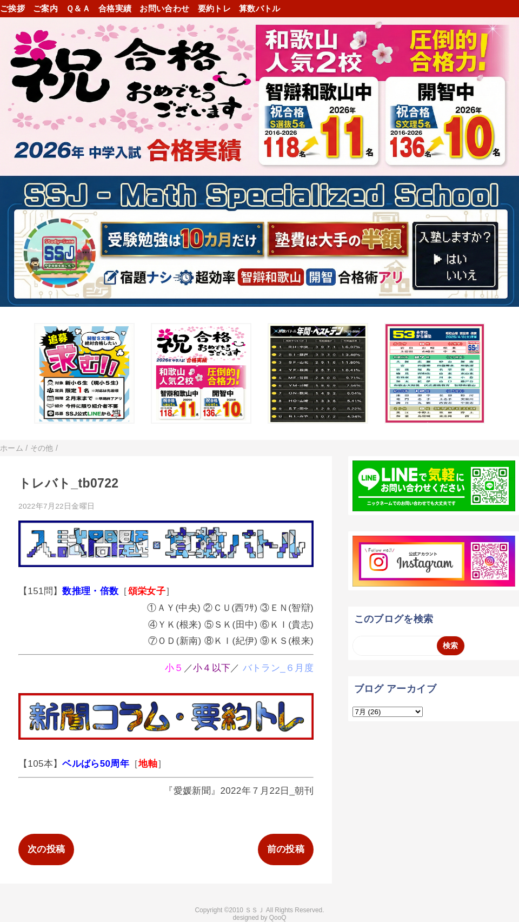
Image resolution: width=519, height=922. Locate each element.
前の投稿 (285, 849)
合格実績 (114, 8)
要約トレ (214, 8)
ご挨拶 (12, 8)
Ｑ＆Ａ (78, 8)
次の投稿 (46, 849)
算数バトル (260, 8)
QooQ (278, 917)
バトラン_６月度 (278, 668)
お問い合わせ (164, 8)
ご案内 (45, 8)
